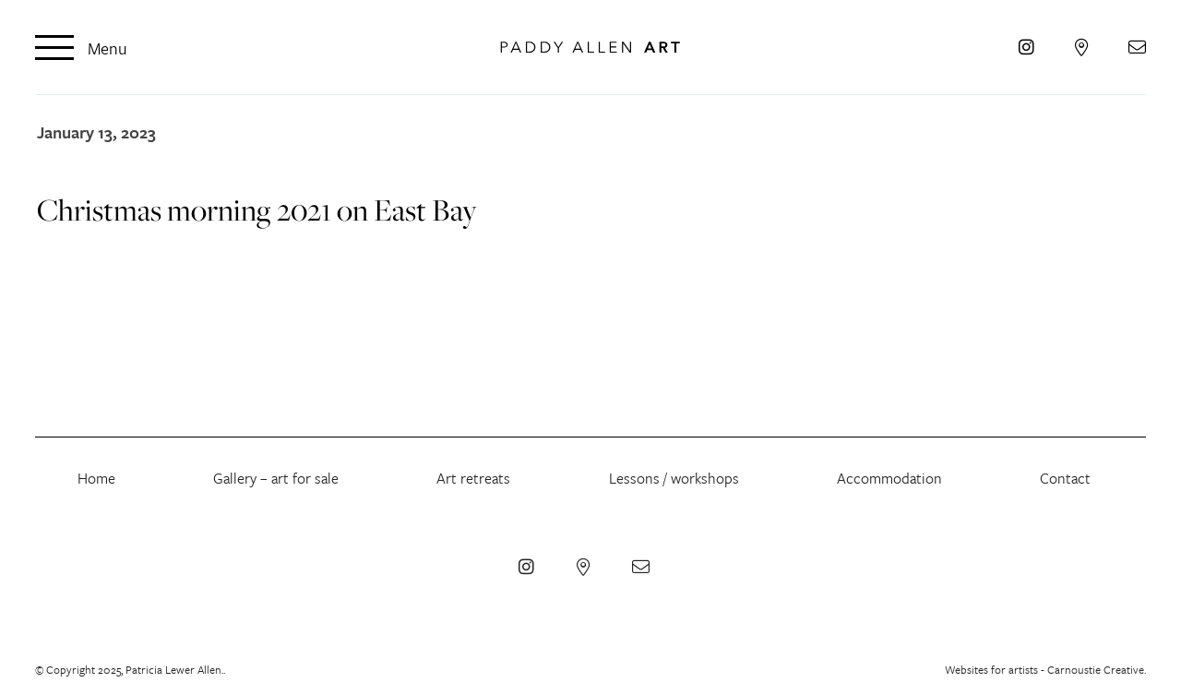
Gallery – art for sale (276, 478)
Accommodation (889, 478)
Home (96, 478)
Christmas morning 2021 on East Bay (257, 210)
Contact (1065, 478)
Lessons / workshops (674, 478)
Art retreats (473, 478)
